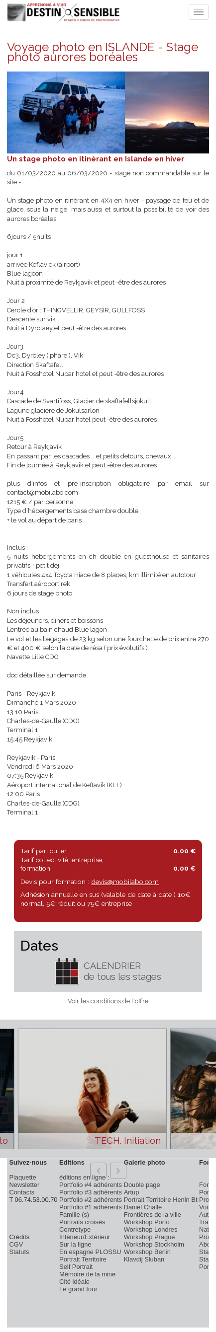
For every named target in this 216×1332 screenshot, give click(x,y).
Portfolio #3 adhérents (90, 1192)
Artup (131, 1192)
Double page (142, 1184)
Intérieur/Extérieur (84, 1237)
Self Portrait (76, 1266)
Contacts (21, 1192)
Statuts (19, 1252)
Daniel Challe (143, 1207)
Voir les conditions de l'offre (108, 1001)
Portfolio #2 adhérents (90, 1199)
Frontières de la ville (152, 1214)
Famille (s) (74, 1214)
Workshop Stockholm (154, 1244)
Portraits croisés (82, 1222)
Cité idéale (74, 1281)
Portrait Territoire (83, 1259)
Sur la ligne (75, 1244)
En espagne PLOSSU (90, 1252)
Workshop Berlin (147, 1252)
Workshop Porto (147, 1222)
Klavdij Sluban (144, 1259)
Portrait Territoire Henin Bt (161, 1199)
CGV (16, 1244)
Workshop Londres (151, 1229)
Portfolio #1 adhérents (90, 1207)
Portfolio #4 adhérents (90, 1184)
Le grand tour (78, 1289)
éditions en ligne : (84, 1177)
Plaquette (22, 1177)
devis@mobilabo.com (125, 882)
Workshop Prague (149, 1237)
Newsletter (24, 1184)
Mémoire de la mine (87, 1274)
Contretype (75, 1229)
